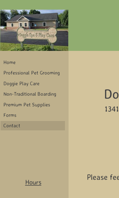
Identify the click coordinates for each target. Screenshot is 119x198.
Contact (11, 125)
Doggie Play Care (21, 83)
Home (9, 62)
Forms (9, 115)
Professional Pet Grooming (31, 73)
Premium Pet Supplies (26, 104)
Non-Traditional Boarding (29, 94)
